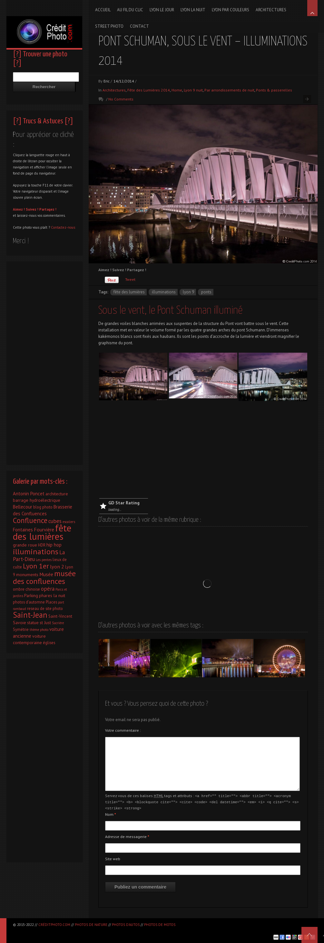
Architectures (114, 90)
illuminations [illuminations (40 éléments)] (35, 551)
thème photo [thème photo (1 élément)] (39, 629)
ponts (206, 292)
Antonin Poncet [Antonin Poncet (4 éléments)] (28, 494)
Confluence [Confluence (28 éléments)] (30, 520)
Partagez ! (47, 209)
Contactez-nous (63, 227)
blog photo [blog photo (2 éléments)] (43, 507)
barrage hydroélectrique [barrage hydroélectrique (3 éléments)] (36, 500)
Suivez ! (32, 209)
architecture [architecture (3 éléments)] (56, 494)
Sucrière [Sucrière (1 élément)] (58, 623)
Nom (110, 813)
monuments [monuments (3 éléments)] (27, 574)
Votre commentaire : (123, 730)
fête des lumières (129, 292)
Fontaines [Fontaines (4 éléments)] (23, 530)
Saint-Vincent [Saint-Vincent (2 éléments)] (60, 616)
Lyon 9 (188, 292)
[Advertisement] (203, 450)
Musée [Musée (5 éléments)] (46, 574)
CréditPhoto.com (54, 924)
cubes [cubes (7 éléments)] (55, 521)
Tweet (130, 279)
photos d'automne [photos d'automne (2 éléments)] (29, 602)
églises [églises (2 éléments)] (49, 642)
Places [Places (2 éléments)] (51, 602)
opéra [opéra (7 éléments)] (47, 588)
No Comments (120, 99)
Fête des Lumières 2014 (148, 90)
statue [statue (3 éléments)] (33, 622)
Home (177, 90)
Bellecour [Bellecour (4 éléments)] (22, 507)
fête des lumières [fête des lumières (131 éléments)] (42, 532)
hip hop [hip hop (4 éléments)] (54, 545)
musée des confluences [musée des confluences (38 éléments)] (44, 577)
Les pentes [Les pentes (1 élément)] (44, 559)
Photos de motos (159, 924)
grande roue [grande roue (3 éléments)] (25, 545)
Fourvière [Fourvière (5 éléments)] (44, 529)
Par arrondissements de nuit (229, 90)
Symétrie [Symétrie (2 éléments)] (21, 629)
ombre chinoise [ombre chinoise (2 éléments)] (26, 589)
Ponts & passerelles (274, 90)
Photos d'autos (126, 924)
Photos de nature (91, 924)
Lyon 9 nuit (193, 90)
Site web (112, 857)
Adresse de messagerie (127, 835)
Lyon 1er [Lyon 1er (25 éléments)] (36, 565)
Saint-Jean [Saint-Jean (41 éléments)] (30, 615)
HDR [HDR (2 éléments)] (41, 545)
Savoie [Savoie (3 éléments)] (19, 622)
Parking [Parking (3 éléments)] (31, 595)
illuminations (164, 292)
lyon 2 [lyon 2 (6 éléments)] (57, 566)
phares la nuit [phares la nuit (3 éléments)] (52, 595)
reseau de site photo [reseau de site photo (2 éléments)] (45, 608)
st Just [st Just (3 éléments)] (45, 622)
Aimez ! (19, 209)
